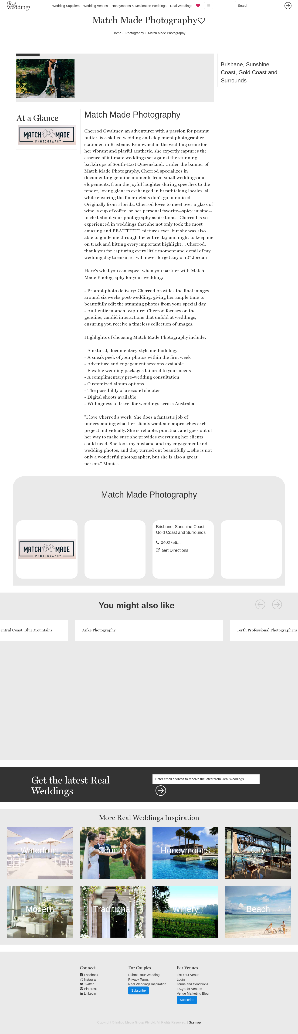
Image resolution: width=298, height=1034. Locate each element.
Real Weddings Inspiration (147, 984)
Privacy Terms (138, 979)
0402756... (171, 542)
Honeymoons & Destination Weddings (139, 6)
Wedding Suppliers (65, 6)
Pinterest (88, 989)
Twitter (87, 984)
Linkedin (88, 993)
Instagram (89, 979)
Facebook (89, 975)
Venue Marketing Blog (193, 993)
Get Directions (175, 550)
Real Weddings (181, 6)
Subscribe (138, 990)
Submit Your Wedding (143, 975)
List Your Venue (188, 975)
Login (181, 979)
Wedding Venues (95, 6)
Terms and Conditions (192, 984)
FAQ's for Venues (189, 989)
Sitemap (195, 1022)
